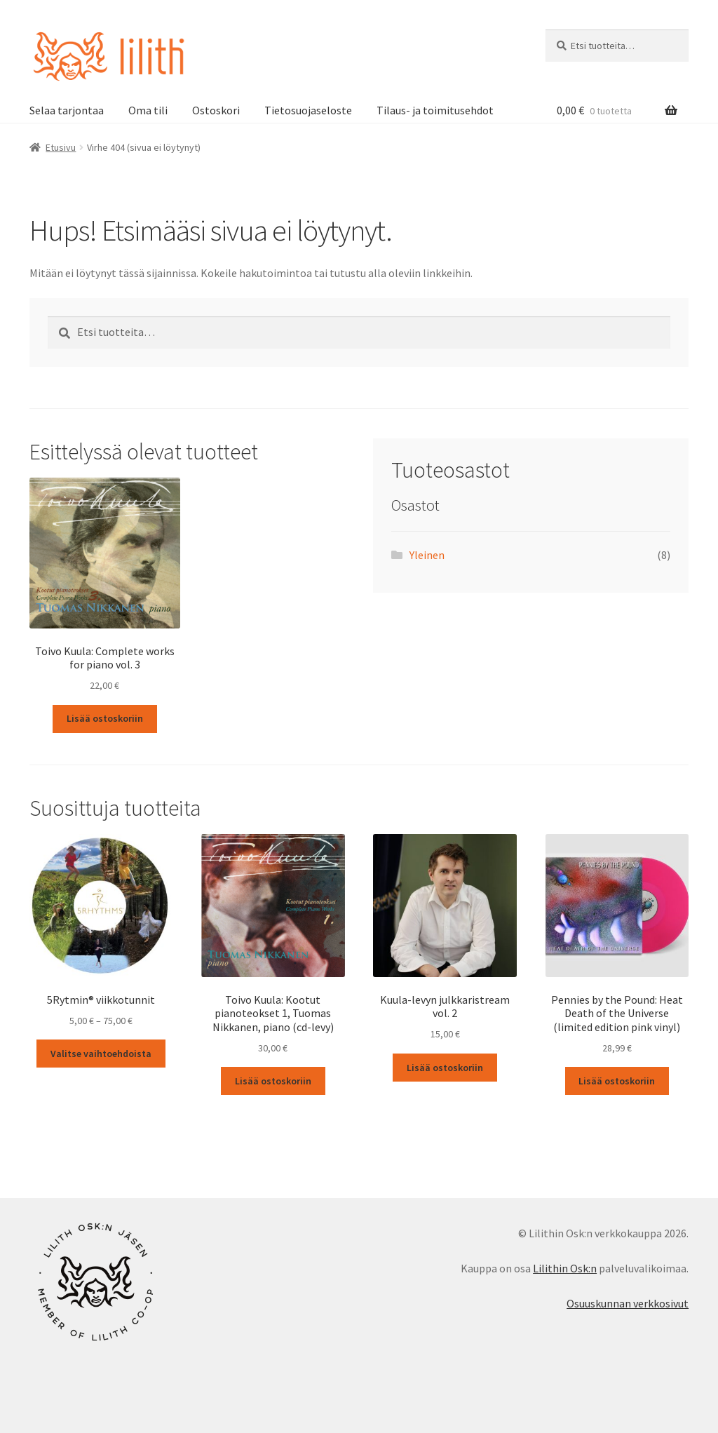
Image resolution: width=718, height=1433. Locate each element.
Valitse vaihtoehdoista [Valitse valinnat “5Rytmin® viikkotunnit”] (100, 1053)
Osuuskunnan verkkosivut (628, 1303)
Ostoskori (216, 110)
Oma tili (148, 110)
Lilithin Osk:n (565, 1268)
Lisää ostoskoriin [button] (105, 718)
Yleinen (427, 555)
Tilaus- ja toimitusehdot (435, 110)
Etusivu (61, 147)
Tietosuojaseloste (308, 110)
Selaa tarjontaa (66, 110)
